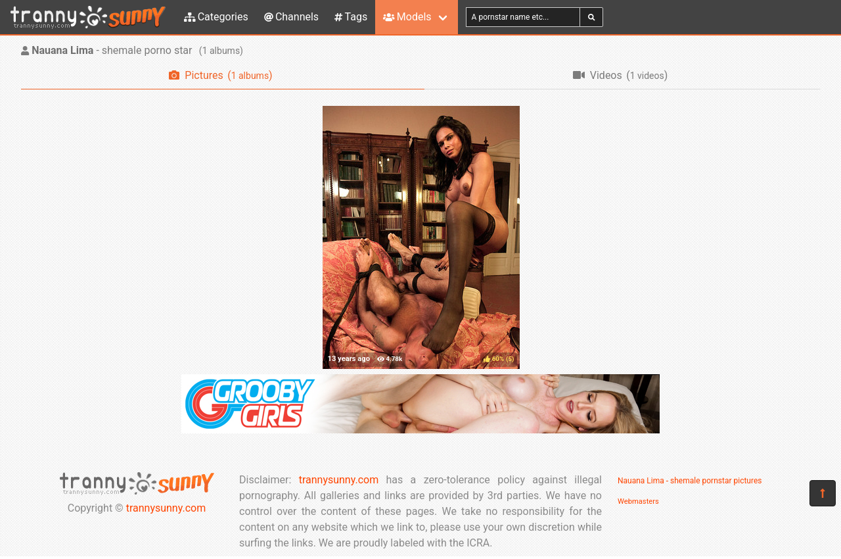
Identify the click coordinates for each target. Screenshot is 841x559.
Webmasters (638, 501)
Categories (216, 17)
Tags (350, 17)
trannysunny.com (166, 508)
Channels (291, 17)
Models (407, 17)
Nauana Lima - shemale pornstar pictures (690, 480)
